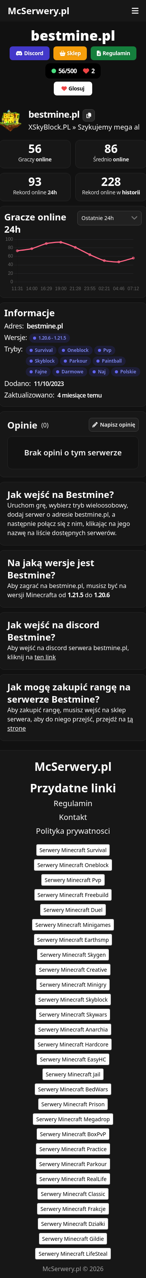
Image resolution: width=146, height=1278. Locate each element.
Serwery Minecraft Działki (73, 1223)
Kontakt (73, 817)
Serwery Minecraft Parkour (73, 1164)
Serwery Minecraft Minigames (73, 924)
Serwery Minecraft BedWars (73, 1089)
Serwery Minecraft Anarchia (73, 1029)
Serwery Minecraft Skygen (73, 954)
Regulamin (73, 803)
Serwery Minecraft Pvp (73, 880)
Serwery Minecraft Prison (73, 1104)
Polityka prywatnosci (73, 831)
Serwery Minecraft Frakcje (73, 1208)
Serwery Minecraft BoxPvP (73, 1134)
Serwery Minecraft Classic (73, 1194)
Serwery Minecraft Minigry (73, 984)
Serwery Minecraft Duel (73, 909)
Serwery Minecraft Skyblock (73, 999)
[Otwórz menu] (135, 10)
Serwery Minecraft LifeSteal (72, 1253)
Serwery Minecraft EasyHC (73, 1059)
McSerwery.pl (39, 11)
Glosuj (72, 88)
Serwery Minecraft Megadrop (73, 1119)
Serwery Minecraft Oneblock (73, 865)
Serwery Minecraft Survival (73, 850)
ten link (45, 657)
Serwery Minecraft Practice (72, 1149)
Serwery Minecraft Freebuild (73, 895)
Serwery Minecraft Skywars (73, 1014)
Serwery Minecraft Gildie (73, 1238)
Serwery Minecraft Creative (73, 969)
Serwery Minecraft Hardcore (73, 1044)
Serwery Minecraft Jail (73, 1074)
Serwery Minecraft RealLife (73, 1179)
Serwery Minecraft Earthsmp (73, 939)
